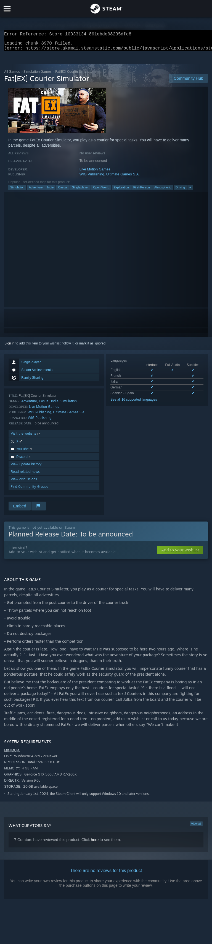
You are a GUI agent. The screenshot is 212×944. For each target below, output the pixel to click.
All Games (12, 75)
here (95, 843)
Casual (62, 190)
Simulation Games (37, 75)
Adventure (36, 190)
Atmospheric (162, 190)
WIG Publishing (92, 177)
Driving (180, 190)
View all (196, 827)
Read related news (25, 475)
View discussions (24, 482)
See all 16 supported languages (133, 403)
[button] (180, 553)
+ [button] (190, 190)
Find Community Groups (29, 490)
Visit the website (26, 437)
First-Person (141, 190)
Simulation (17, 190)
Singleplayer (80, 190)
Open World (101, 190)
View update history (26, 467)
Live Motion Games (95, 172)
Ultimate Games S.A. (123, 177)
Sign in (9, 347)
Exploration (121, 190)
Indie (50, 190)
